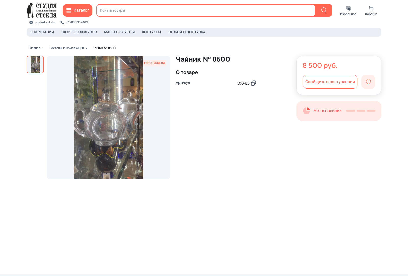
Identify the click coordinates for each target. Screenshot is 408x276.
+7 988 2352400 (77, 22)
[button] (36, 48)
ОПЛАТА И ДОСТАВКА (187, 32)
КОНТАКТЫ (151, 32)
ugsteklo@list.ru (45, 22)
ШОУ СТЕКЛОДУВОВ (79, 32)
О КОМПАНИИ (42, 32)
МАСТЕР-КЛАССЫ (119, 32)
